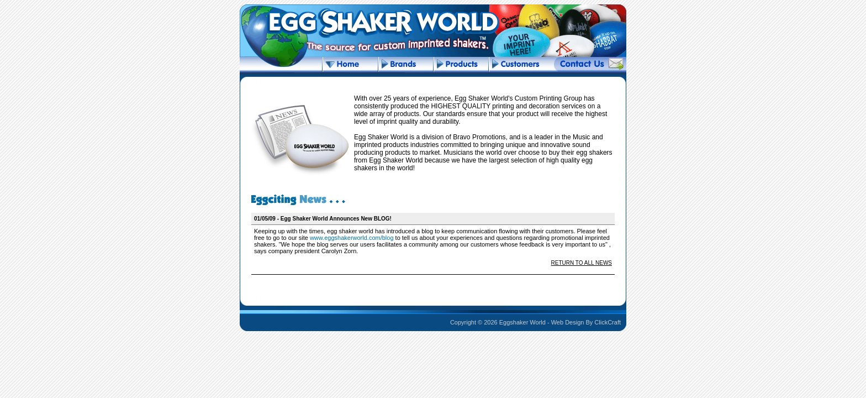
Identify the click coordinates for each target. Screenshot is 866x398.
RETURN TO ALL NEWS (581, 263)
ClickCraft (607, 322)
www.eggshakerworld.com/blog (352, 237)
